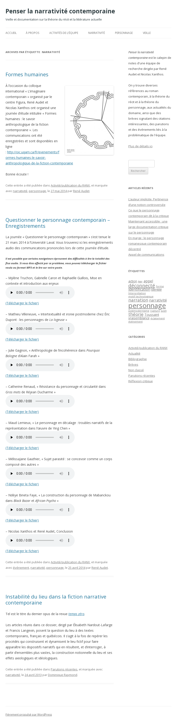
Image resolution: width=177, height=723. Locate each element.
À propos (32, 33)
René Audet (81, 191)
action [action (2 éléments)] (132, 281)
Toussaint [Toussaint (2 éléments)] (152, 314)
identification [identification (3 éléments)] (139, 289)
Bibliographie (137, 359)
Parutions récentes (64, 669)
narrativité (20, 191)
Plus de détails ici (140, 146)
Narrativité (96, 33)
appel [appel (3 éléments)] (148, 281)
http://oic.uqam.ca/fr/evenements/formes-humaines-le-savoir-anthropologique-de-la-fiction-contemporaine (39, 157)
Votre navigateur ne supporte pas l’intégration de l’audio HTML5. (40, 292)
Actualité (134, 353)
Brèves (133, 364)
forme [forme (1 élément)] (160, 286)
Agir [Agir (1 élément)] (140, 281)
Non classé (136, 370)
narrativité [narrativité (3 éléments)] (158, 300)
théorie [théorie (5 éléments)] (136, 314)
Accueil (11, 33)
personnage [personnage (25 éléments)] (147, 305)
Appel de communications (146, 254)
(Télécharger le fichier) (22, 303)
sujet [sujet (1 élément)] (164, 310)
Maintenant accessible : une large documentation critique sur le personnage (148, 226)
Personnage (124, 33)
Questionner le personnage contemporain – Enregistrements (58, 222)
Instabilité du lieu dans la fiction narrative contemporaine (56, 599)
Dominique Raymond (62, 675)
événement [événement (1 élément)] (135, 321)
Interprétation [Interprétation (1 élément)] (137, 293)
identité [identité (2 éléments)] (156, 289)
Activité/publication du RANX (70, 185)
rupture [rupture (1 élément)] (155, 310)
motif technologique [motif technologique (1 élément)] (140, 296)
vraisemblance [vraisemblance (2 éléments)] (139, 318)
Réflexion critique (140, 381)
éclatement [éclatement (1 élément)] (157, 318)
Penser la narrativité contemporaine (60, 11)
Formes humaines (27, 74)
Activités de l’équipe (63, 33)
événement (21, 568)
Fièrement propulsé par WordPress (29, 715)
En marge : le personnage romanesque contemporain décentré (147, 243)
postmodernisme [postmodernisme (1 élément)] (138, 310)
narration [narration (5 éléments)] (138, 300)
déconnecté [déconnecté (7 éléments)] (141, 285)
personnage (37, 191)
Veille (147, 33)
